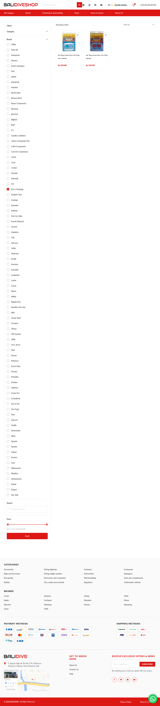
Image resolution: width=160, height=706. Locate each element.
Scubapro (48, 600)
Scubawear (128, 569)
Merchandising (90, 578)
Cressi (6, 596)
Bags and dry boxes (12, 574)
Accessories (8, 569)
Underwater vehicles (132, 582)
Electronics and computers (55, 578)
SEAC (126, 596)
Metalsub (48, 604)
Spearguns (128, 574)
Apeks (6, 600)
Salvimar (47, 596)
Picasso (87, 604)
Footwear (88, 569)
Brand (28, 13)
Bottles (7, 582)
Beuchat (7, 604)
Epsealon (87, 600)
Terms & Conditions (148, 702)
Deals (77, 13)
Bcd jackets (8, 578)
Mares (126, 600)
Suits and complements (133, 578)
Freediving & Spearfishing (52, 13)
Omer (6, 609)
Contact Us (74, 669)
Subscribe (147, 664)
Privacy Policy (125, 702)
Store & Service (97, 13)
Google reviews (121, 5)
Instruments (89, 574)
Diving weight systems (53, 574)
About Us (119, 13)
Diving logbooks (50, 569)
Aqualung (128, 604)
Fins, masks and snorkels (54, 582)
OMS (46, 609)
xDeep (86, 596)
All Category (9, 13)
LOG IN (148, 5)
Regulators (88, 582)
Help (71, 674)
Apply (27, 536)
